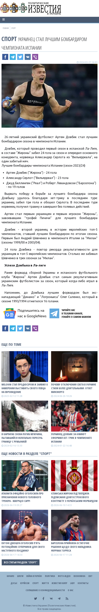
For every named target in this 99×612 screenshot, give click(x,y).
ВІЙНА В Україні (34, 576)
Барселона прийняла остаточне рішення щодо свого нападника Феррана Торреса (71, 546)
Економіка (79, 576)
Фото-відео (64, 576)
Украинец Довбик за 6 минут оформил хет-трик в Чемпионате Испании (71, 437)
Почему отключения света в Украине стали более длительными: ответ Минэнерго (73, 388)
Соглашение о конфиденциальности (45, 590)
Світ (90, 576)
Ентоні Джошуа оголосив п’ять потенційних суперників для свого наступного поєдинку (23, 546)
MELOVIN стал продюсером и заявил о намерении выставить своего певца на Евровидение (24, 388)
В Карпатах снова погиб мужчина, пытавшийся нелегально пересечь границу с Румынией (21, 437)
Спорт (9, 39)
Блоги (20, 576)
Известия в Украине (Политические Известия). (50, 605)
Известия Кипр (59, 583)
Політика (50, 576)
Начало (10, 576)
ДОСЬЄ (14, 583)
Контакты (83, 583)
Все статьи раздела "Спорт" (20, 562)
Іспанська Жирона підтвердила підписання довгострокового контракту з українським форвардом (74, 497)
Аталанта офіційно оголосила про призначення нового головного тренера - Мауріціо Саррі (22, 497)
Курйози (24, 583)
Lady (72, 583)
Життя (45, 583)
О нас (70, 590)
